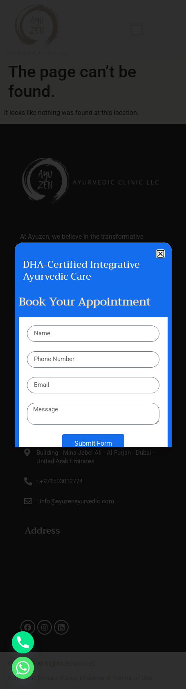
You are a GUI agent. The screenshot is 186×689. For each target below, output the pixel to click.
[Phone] (23, 642)
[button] (160, 254)
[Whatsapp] (23, 668)
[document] (93, 344)
